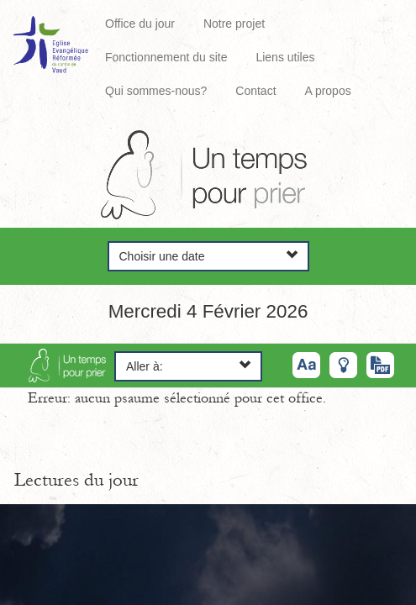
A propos (327, 90)
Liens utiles (284, 57)
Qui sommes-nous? (156, 90)
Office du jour (140, 23)
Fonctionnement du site (166, 57)
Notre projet (234, 23)
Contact (255, 90)
